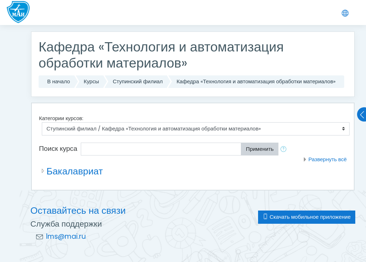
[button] (284, 149)
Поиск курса (58, 148)
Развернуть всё (327, 159)
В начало (58, 81)
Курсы (91, 81)
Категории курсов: (61, 118)
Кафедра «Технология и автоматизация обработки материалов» (256, 81)
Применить (260, 149)
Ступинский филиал (138, 81)
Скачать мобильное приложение (307, 217)
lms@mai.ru (66, 236)
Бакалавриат (74, 171)
